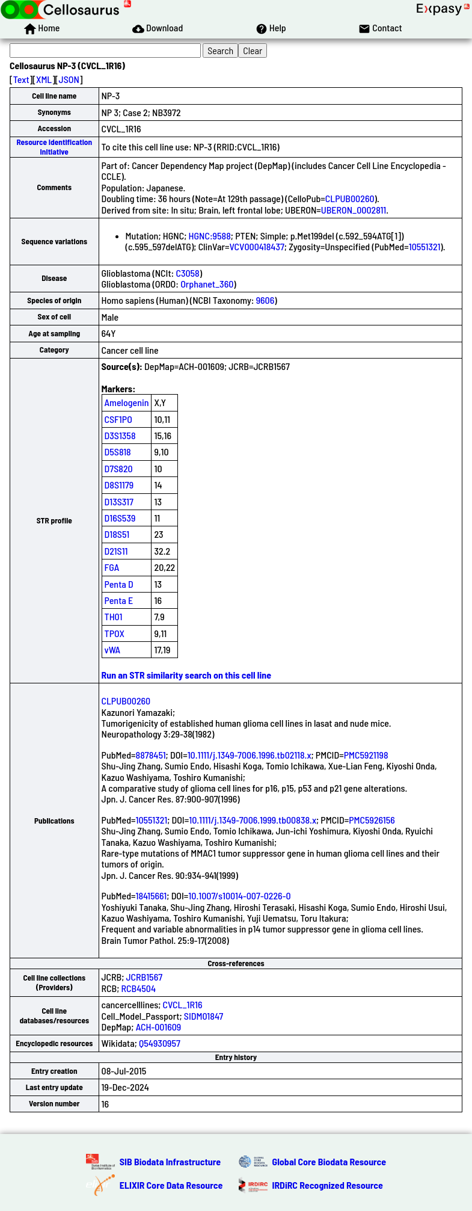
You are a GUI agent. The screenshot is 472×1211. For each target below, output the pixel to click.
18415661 (151, 895)
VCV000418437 (256, 246)
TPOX (115, 633)
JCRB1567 (144, 976)
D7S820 (119, 468)
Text (21, 79)
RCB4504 (138, 988)
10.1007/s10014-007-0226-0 (239, 895)
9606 (265, 300)
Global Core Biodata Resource (329, 1161)
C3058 (187, 273)
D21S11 (116, 550)
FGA (112, 567)
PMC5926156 (372, 819)
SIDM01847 (203, 1015)
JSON (69, 79)
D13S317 (119, 501)
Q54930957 (159, 1043)
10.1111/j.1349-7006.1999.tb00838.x (252, 819)
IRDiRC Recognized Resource (327, 1185)
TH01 (114, 616)
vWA (113, 649)
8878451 (151, 754)
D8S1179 (119, 484)
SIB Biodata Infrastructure (170, 1161)
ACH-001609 (159, 1026)
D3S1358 (120, 435)
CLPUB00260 (350, 198)
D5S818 (118, 451)
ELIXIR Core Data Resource (171, 1185)
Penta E (119, 600)
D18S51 (117, 534)
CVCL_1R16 (183, 1004)
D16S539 (120, 517)
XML (44, 79)
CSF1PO (118, 419)
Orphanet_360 (206, 283)
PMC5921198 (366, 754)
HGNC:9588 (210, 235)
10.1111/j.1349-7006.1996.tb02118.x (249, 754)
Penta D (119, 584)
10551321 (425, 246)
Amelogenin (127, 402)
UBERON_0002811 (353, 209)
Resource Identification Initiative (54, 146)
